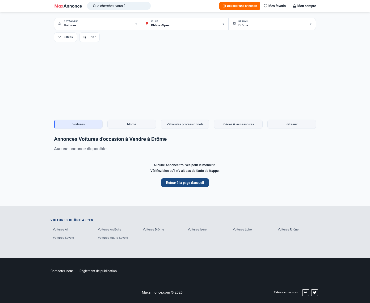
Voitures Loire (242, 229)
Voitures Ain (61, 229)
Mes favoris (275, 6)
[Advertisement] (185, 77)
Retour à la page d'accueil (185, 183)
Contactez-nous (62, 271)
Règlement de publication (98, 271)
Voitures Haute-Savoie (113, 237)
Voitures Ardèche (109, 229)
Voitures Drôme (153, 229)
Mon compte (304, 6)
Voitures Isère (197, 229)
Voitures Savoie (63, 237)
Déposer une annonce (240, 6)
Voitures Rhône (288, 229)
